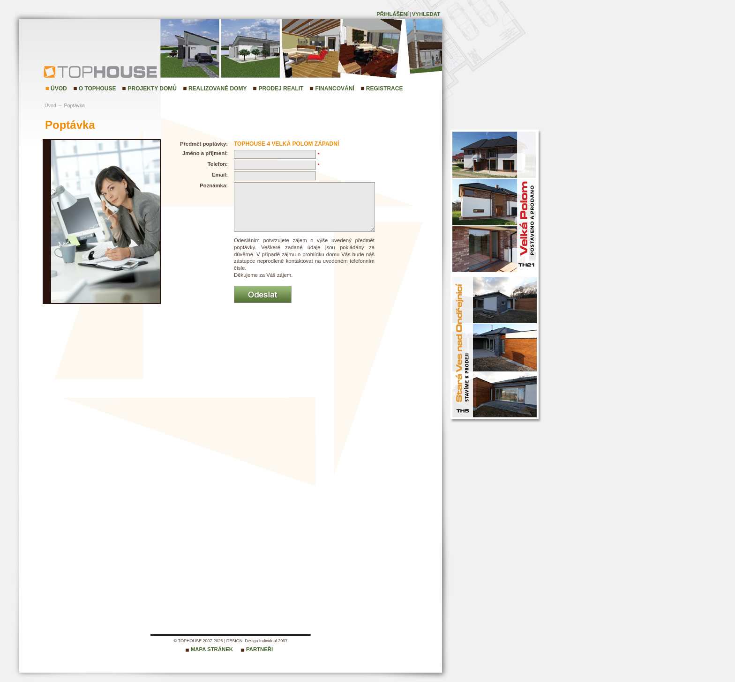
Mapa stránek (212, 649)
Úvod (59, 88)
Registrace (384, 88)
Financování (334, 88)
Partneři (259, 649)
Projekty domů (152, 88)
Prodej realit (280, 88)
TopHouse (68, 71)
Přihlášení (392, 14)
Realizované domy (217, 88)
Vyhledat (426, 14)
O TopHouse (97, 88)
